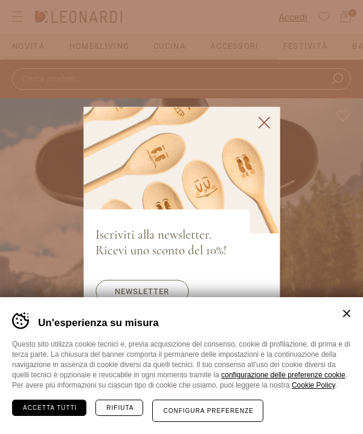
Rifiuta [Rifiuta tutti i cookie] (119, 407)
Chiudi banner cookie (347, 313)
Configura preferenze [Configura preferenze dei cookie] (208, 410)
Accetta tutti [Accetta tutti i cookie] (50, 407)
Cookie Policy (313, 385)
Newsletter (142, 291)
